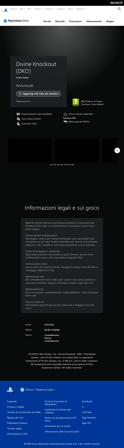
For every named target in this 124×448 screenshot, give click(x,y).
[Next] (117, 147)
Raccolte (60, 18)
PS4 (29, 9)
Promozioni (75, 18)
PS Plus (38, 9)
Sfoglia (110, 18)
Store (70, 9)
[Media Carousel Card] (30, 147)
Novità (60, 9)
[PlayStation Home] (5, 9)
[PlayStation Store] (17, 17)
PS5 (21, 9)
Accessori (49, 9)
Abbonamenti (94, 18)
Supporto (80, 9)
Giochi (13, 9)
